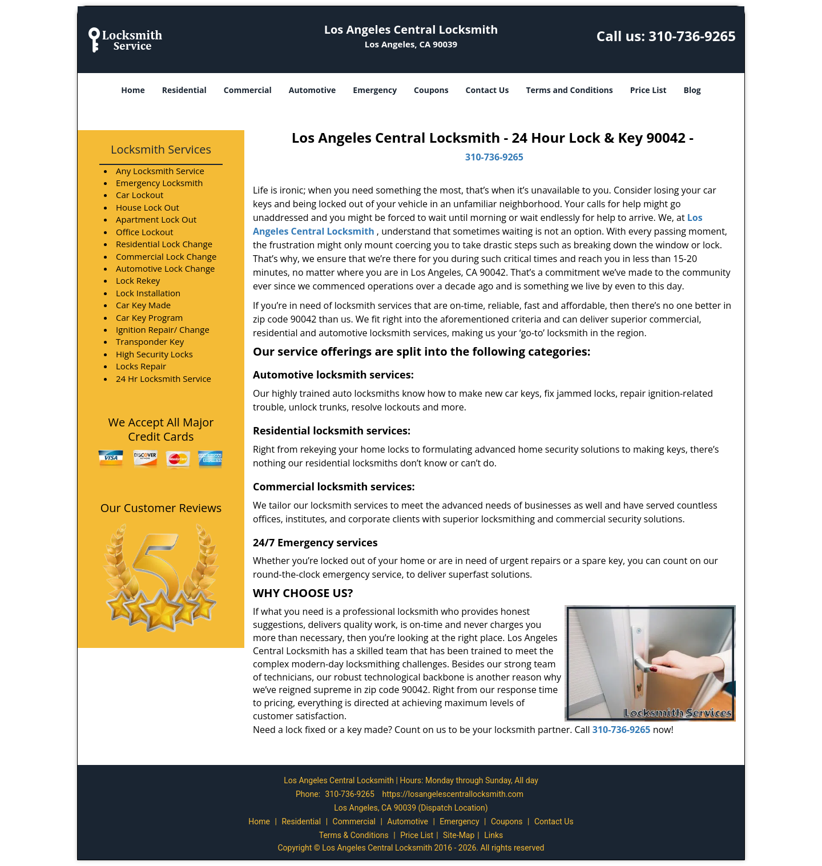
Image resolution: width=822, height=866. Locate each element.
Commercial (248, 89)
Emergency (375, 89)
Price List (648, 89)
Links (493, 835)
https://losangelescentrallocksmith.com (452, 794)
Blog (691, 89)
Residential (184, 89)
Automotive (312, 89)
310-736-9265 (692, 35)
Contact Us (487, 89)
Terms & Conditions (354, 835)
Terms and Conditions (569, 89)
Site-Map (458, 835)
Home (132, 89)
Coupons (431, 89)
